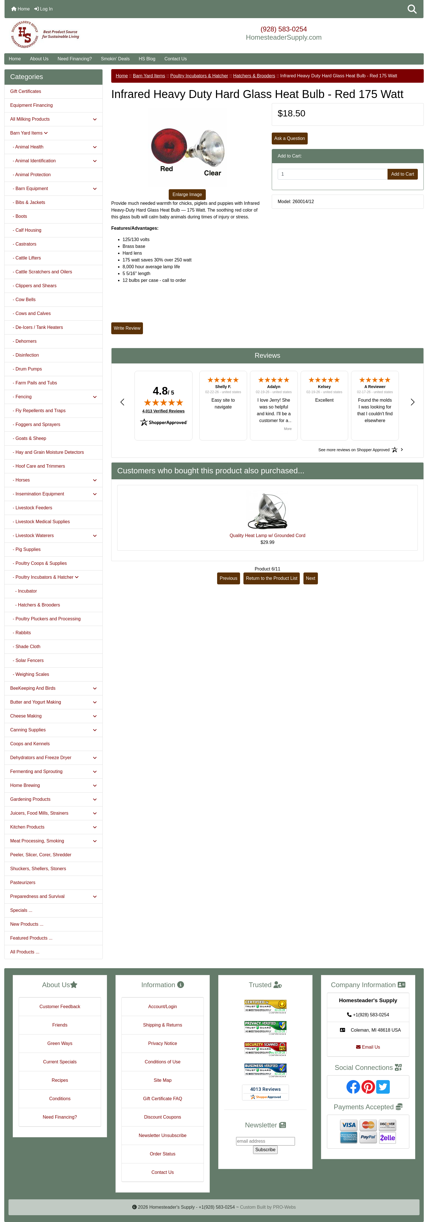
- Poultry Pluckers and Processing (45, 618)
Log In (43, 9)
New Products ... (26, 924)
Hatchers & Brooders (254, 75)
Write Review (127, 328)
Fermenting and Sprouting (53, 771)
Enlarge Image (187, 194)
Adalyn (274, 386)
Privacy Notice (162, 1043)
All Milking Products (53, 119)
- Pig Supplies (25, 549)
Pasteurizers (22, 882)
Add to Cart (402, 174)
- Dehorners (23, 341)
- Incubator (23, 591)
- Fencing (53, 396)
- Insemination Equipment (53, 493)
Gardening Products (53, 799)
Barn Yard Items (149, 75)
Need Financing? (75, 58)
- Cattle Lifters (25, 258)
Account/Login (162, 1006)
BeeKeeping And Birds (53, 688)
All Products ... (24, 952)
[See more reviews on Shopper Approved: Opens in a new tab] (354, 449)
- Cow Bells (23, 299)
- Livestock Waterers (53, 535)
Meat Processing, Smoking (53, 840)
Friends (59, 1025)
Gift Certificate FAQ (162, 1098)
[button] (412, 9)
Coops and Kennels (30, 743)
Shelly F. (223, 386)
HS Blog (147, 58)
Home (20, 9)
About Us (39, 58)
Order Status (163, 1153)
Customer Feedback (59, 1006)
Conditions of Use (162, 1061)
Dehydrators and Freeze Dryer (53, 757)
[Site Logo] (74, 34)
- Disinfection (24, 355)
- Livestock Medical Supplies (40, 521)
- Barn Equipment (53, 188)
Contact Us (175, 58)
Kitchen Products (53, 827)
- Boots (18, 216)
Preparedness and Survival (53, 896)
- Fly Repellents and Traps (38, 410)
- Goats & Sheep (28, 438)
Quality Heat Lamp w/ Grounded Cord (267, 535)
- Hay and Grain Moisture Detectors (47, 452)
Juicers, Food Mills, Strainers (53, 813)
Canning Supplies (53, 729)
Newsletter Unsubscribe (163, 1135)
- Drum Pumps (26, 369)
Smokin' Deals (115, 58)
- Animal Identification (53, 160)
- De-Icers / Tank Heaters (36, 327)
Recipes (60, 1080)
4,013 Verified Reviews (163, 411)
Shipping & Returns (162, 1025)
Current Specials (59, 1061)
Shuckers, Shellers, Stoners (38, 868)
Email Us (368, 1047)
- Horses (53, 480)
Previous (228, 578)
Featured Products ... (31, 938)
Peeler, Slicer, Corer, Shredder (40, 854)
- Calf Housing (25, 230)
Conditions (60, 1098)
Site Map (163, 1080)
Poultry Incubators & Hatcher (199, 75)
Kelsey (324, 386)
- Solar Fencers (27, 660)
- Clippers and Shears (33, 285)
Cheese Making (53, 716)
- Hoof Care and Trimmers (37, 466)
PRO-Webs (284, 1207)
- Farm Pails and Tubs (33, 382)
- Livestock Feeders (31, 507)
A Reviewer (375, 386)
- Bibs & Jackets (27, 202)
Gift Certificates (25, 91)
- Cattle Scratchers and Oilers (41, 271)
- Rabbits (20, 632)
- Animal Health (53, 146)
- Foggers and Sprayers (35, 424)
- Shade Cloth (25, 646)
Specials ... (21, 910)
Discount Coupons (162, 1117)
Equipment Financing (31, 105)
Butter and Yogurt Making (53, 702)
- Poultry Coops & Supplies (38, 563)
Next (310, 578)
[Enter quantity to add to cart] (333, 174)
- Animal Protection (30, 174)
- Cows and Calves (30, 313)
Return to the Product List (271, 578)
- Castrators (23, 244)
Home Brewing (53, 785)
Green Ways (59, 1043)
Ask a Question (289, 138)
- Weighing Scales (29, 674)
